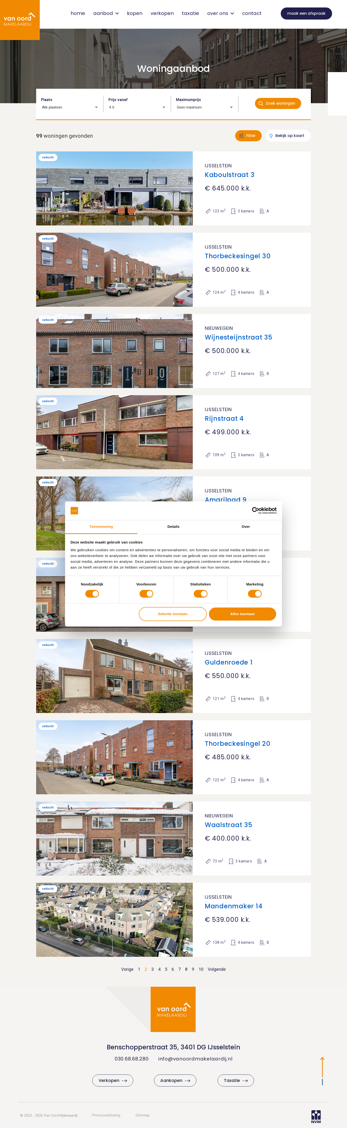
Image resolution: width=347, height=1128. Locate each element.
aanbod (106, 13)
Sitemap (142, 1115)
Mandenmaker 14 (234, 906)
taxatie (190, 13)
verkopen (162, 13)
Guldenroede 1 (229, 662)
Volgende (217, 969)
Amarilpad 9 (226, 500)
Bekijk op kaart (289, 135)
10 (201, 969)
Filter (251, 135)
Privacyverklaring (106, 1115)
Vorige (127, 969)
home (78, 13)
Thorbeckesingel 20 (238, 743)
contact (251, 13)
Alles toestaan (242, 614)
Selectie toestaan (173, 614)
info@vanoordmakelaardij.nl (195, 1058)
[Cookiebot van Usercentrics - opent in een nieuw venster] (255, 510)
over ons (220, 13)
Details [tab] (173, 526)
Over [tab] (246, 526)
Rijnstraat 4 (224, 418)
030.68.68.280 (132, 1058)
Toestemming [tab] (101, 526)
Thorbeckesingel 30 (238, 256)
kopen (134, 13)
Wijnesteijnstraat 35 (239, 337)
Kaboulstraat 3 (230, 174)
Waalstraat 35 (229, 825)
